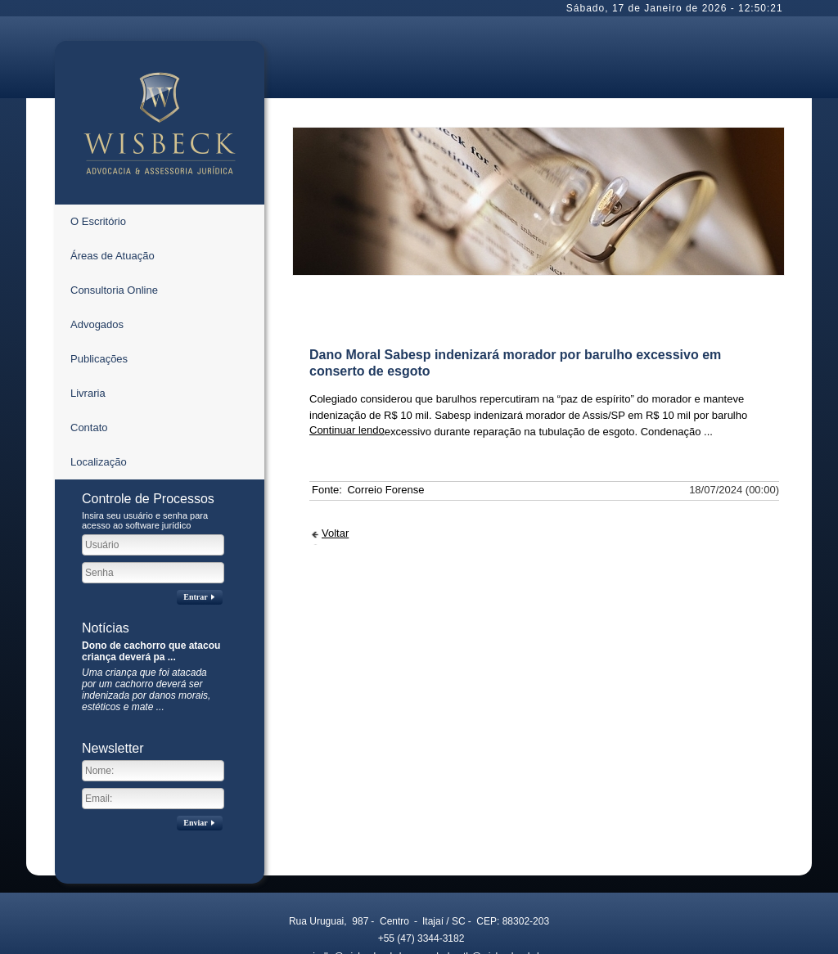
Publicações (99, 215)
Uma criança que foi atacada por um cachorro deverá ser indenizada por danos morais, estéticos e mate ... (146, 546)
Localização (98, 318)
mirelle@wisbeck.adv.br (346, 812)
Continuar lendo (347, 286)
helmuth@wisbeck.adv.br (480, 812)
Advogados (97, 180)
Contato (89, 283)
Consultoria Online (114, 146)
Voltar (335, 389)
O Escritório (98, 77)
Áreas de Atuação (112, 112)
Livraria (88, 249)
